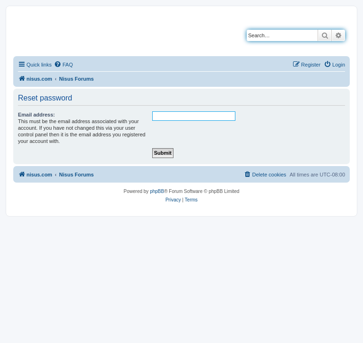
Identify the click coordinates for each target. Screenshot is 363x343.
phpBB (157, 191)
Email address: (36, 114)
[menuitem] (63, 64)
